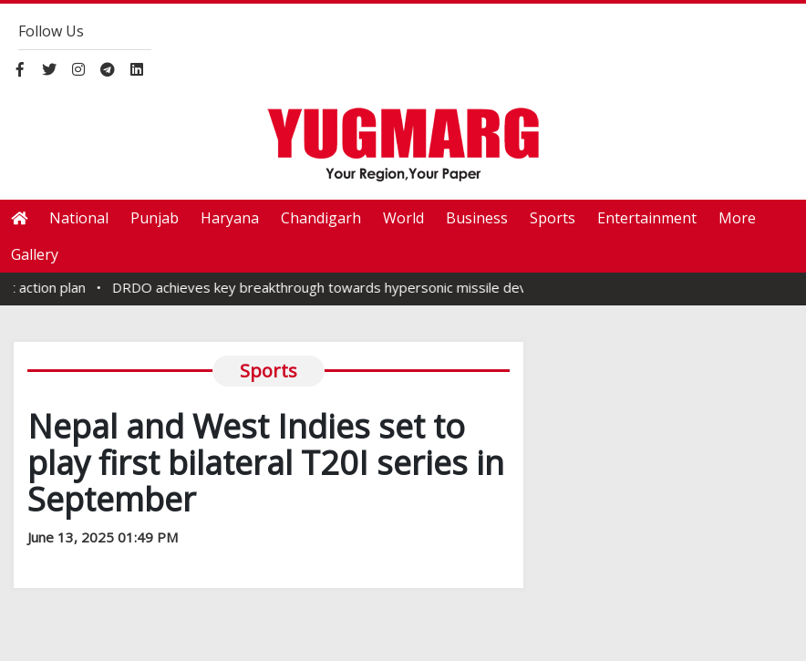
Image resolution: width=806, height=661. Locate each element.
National (78, 218)
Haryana (230, 218)
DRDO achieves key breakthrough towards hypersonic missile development (360, 287)
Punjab (154, 218)
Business (477, 218)
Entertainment (647, 218)
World (403, 218)
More (737, 218)
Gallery (34, 254)
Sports (552, 218)
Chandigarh (321, 218)
